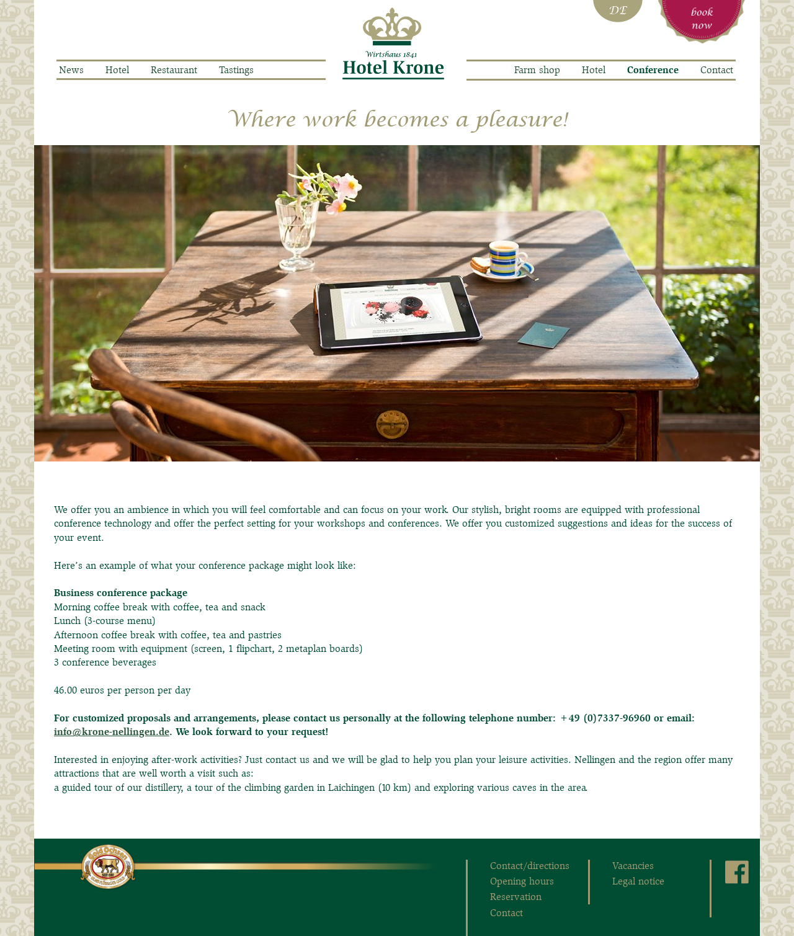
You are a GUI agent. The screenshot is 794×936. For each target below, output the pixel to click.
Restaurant (174, 70)
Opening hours (522, 881)
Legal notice (638, 881)
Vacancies (633, 865)
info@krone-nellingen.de (111, 732)
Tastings (236, 70)
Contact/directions (529, 865)
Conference (653, 70)
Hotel (117, 70)
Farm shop (537, 70)
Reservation (516, 897)
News (71, 70)
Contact (716, 70)
